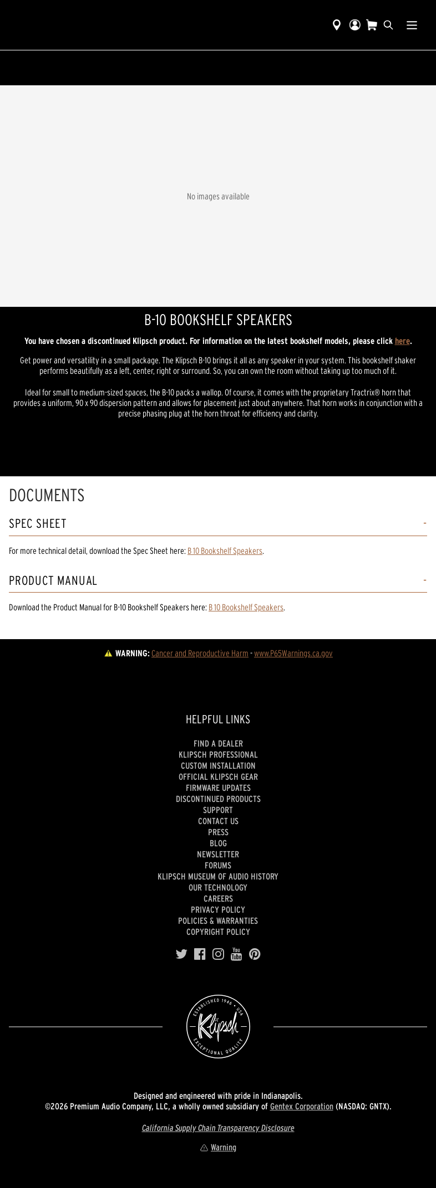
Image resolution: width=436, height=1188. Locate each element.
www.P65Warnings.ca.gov (293, 653)
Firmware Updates (218, 788)
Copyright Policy (218, 932)
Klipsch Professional (218, 754)
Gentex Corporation (301, 1106)
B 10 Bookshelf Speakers (224, 551)
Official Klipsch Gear (218, 776)
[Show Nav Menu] (412, 24)
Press (218, 832)
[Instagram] (218, 954)
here (402, 341)
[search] (388, 24)
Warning (218, 1147)
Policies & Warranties (218, 920)
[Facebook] (200, 954)
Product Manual (53, 581)
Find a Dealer (218, 743)
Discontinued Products (218, 799)
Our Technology (218, 887)
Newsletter (218, 854)
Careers (218, 898)
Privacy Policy (218, 909)
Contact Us (218, 821)
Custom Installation (218, 765)
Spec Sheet (38, 524)
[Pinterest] (255, 954)
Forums (218, 865)
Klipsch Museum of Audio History (218, 876)
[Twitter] (181, 954)
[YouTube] (236, 954)
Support (218, 810)
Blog (218, 843)
